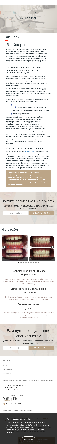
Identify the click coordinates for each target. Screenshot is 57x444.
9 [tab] (38, 262)
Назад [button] (4, 247)
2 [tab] (21, 262)
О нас (5, 365)
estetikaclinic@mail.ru (12, 390)
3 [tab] (23, 262)
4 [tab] (26, 262)
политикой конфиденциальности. (20, 427)
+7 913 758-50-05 (13, 404)
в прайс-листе (30, 151)
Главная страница (21, 13)
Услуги (29, 13)
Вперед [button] (52, 247)
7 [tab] (33, 262)
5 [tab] (28, 262)
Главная (6, 361)
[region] (28, 248)
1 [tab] (18, 262)
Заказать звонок (41, 213)
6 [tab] (31, 262)
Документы (7, 369)
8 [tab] (36, 262)
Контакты (7, 374)
